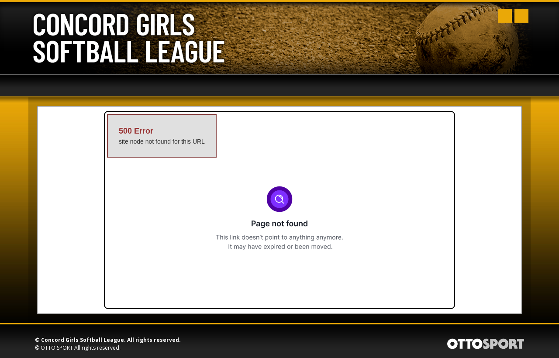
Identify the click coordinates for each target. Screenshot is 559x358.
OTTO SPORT (57, 347)
